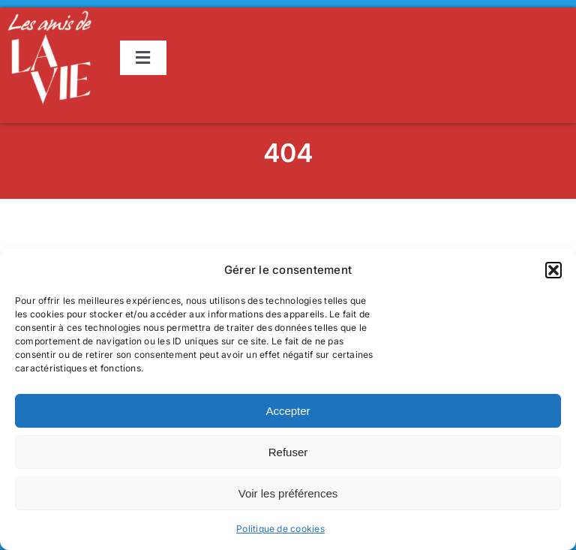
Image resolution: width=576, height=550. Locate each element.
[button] (553, 270)
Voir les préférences (288, 493)
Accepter (288, 410)
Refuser (288, 452)
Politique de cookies (280, 528)
